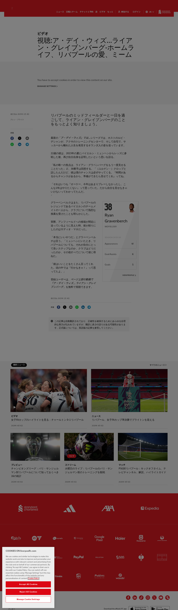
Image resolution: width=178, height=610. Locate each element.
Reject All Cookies (28, 600)
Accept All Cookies (28, 593)
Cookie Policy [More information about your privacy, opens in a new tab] (33, 587)
